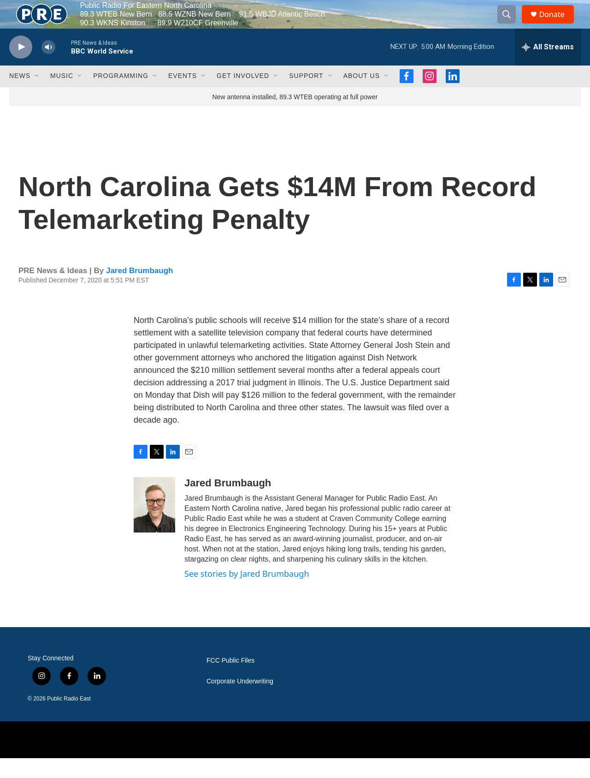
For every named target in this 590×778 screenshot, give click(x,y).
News (19, 96)
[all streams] (548, 66)
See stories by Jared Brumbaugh (246, 593)
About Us (361, 96)
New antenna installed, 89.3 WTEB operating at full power (295, 116)
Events (182, 96)
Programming (120, 96)
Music (61, 96)
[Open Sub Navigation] (37, 96)
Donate (557, 24)
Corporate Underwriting (239, 701)
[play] (20, 67)
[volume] (48, 67)
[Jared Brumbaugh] (154, 525)
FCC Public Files (230, 680)
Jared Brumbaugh (139, 290)
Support (306, 96)
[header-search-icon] (511, 24)
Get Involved (243, 96)
